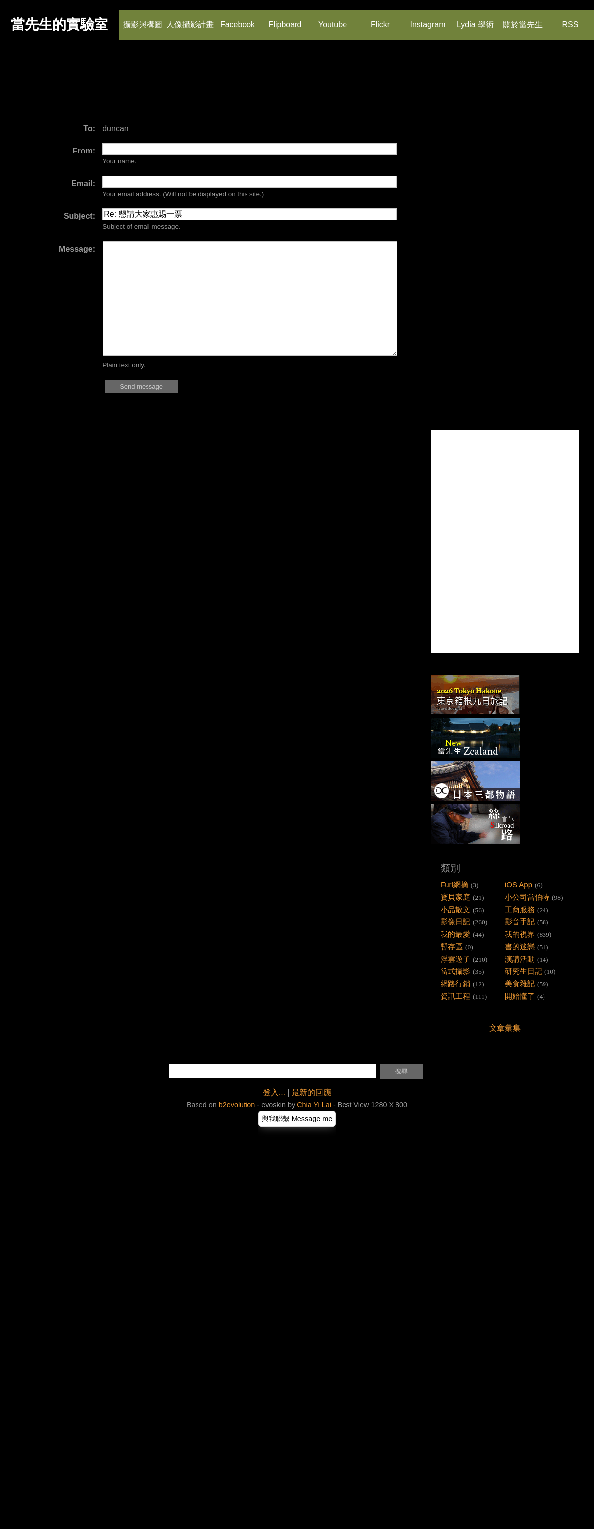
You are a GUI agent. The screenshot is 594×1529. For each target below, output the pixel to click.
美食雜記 (520, 983)
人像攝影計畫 (190, 19)
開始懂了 (520, 996)
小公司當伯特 (527, 897)
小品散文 (455, 909)
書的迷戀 (520, 946)
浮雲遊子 (455, 959)
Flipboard (285, 19)
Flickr (379, 19)
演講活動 (520, 959)
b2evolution (237, 1105)
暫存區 (452, 946)
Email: (83, 183)
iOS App (518, 884)
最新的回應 (311, 1092)
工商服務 (520, 909)
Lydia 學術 (475, 19)
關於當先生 (523, 19)
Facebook (237, 19)
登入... (274, 1092)
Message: (77, 249)
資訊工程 (455, 996)
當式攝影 (455, 971)
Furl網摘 (454, 884)
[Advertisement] (195, 86)
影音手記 (520, 921)
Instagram (427, 19)
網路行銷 (455, 983)
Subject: (79, 216)
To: (89, 128)
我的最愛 (455, 934)
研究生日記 (523, 971)
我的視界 (520, 934)
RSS (569, 19)
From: (84, 151)
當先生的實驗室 (59, 24)
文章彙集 (505, 1028)
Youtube (332, 19)
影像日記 (455, 921)
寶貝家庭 (455, 897)
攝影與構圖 (142, 19)
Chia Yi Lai (314, 1105)
